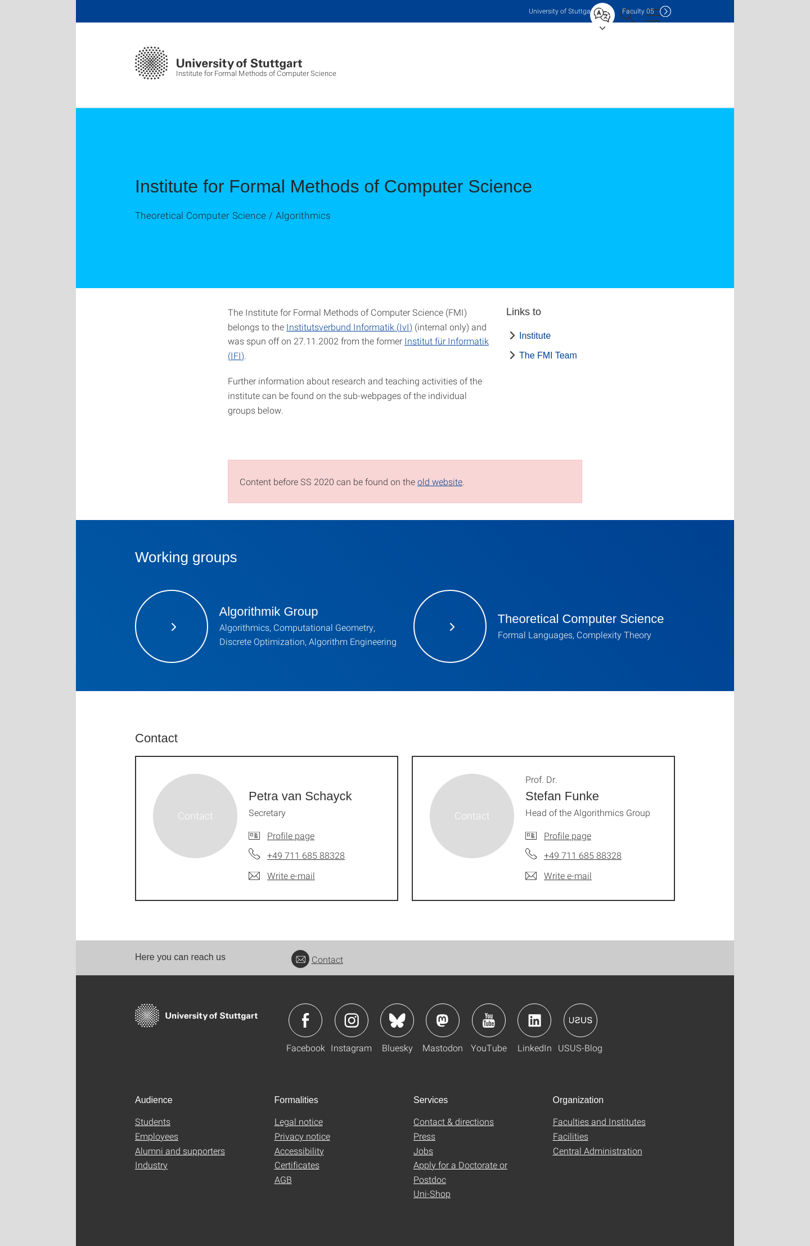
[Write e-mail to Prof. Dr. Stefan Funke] (558, 875)
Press (424, 1136)
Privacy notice (302, 1136)
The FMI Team (548, 355)
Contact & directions (453, 1121)
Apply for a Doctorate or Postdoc (460, 1172)
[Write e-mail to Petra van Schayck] (282, 875)
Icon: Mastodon (443, 1020)
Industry (151, 1165)
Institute (535, 335)
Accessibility (299, 1151)
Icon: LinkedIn (534, 1020)
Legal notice (298, 1121)
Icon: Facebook (305, 1020)
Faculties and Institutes (599, 1121)
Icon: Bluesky (397, 1020)
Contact (317, 959)
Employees (156, 1136)
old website (439, 481)
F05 (638, 11)
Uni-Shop (432, 1193)
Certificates (297, 1165)
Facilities (570, 1136)
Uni (562, 11)
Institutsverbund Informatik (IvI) (349, 327)
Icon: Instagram (351, 1020)
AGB (283, 1179)
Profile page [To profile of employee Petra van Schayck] (290, 835)
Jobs (423, 1151)
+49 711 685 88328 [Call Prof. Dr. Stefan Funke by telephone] (583, 855)
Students (152, 1121)
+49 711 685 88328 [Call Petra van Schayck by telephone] (306, 855)
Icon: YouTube (489, 1020)
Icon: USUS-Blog (580, 1020)
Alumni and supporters (180, 1151)
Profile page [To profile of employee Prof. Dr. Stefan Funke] (567, 835)
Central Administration (597, 1151)
